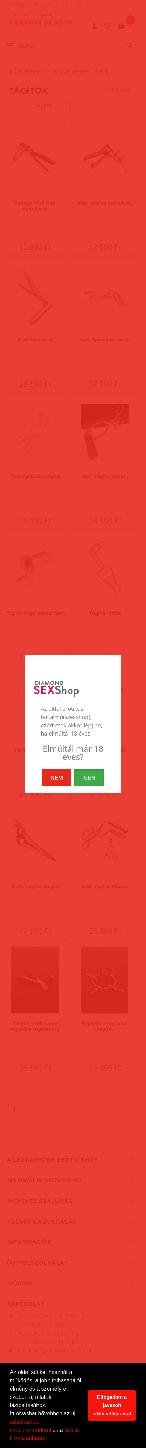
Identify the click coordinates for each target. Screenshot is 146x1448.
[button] (51, 1439)
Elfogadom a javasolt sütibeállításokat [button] (112, 1405)
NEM (56, 778)
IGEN (89, 778)
